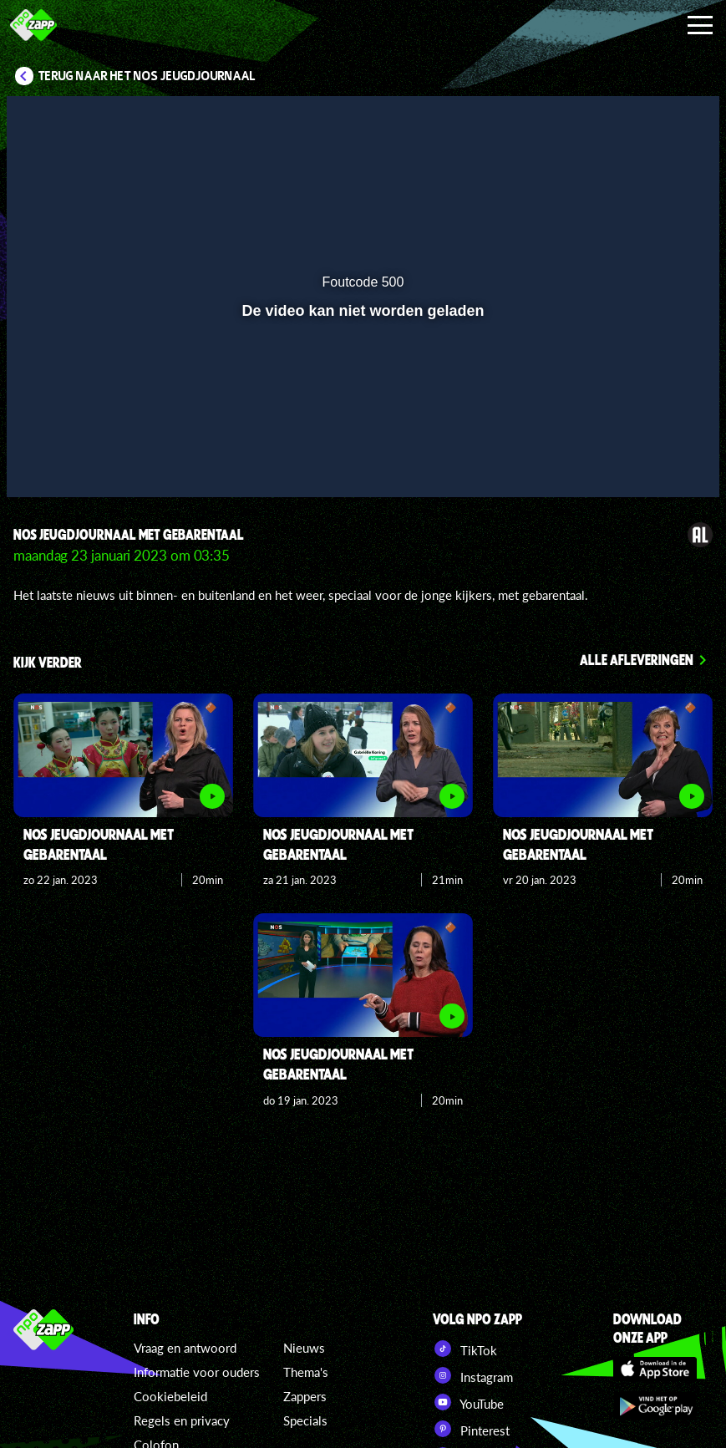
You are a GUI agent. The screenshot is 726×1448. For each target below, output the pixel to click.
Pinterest (471, 1429)
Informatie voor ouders (197, 1371)
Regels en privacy (182, 1420)
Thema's (305, 1371)
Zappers (305, 1396)
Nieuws (304, 1347)
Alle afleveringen (636, 659)
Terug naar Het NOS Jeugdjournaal (147, 76)
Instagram (473, 1375)
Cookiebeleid (170, 1396)
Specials (305, 1420)
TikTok (465, 1349)
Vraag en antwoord (185, 1347)
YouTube (468, 1402)
